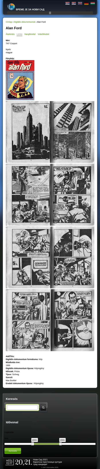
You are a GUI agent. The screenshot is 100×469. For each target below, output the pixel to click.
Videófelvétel (43, 34)
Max (6, 438)
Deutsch (86, 3)
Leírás (19, 34)
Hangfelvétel (30, 34)
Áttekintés (10, 34)
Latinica (74, 3)
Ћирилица (67, 3)
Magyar (93, 3)
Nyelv (8, 49)
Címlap (9, 22)
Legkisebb (9, 432)
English (80, 3)
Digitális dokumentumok (24, 22)
